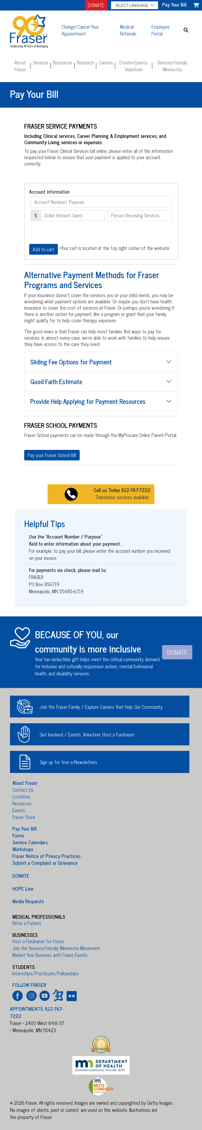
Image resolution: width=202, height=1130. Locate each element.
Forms (18, 835)
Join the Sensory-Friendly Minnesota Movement (56, 948)
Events (18, 810)
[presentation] (69, 232)
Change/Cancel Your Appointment (80, 30)
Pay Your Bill (24, 828)
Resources (62, 62)
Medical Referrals (128, 30)
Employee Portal (161, 30)
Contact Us (22, 789)
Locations (21, 796)
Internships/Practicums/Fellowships (45, 973)
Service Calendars (30, 842)
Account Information (49, 191)
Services (40, 62)
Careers (106, 62)
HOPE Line (22, 888)
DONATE (96, 5)
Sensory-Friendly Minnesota (172, 65)
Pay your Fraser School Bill (52, 455)
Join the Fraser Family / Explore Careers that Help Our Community (101, 707)
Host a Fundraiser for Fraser (38, 941)
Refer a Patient (26, 923)
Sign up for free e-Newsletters (68, 762)
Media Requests (28, 901)
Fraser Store (23, 817)
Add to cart (43, 249)
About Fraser (20, 65)
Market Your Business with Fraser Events (50, 955)
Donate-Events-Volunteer (133, 65)
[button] (186, 30)
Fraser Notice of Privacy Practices (46, 856)
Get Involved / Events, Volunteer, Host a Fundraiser (87, 734)
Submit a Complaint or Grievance (45, 863)
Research (85, 62)
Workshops (22, 849)
